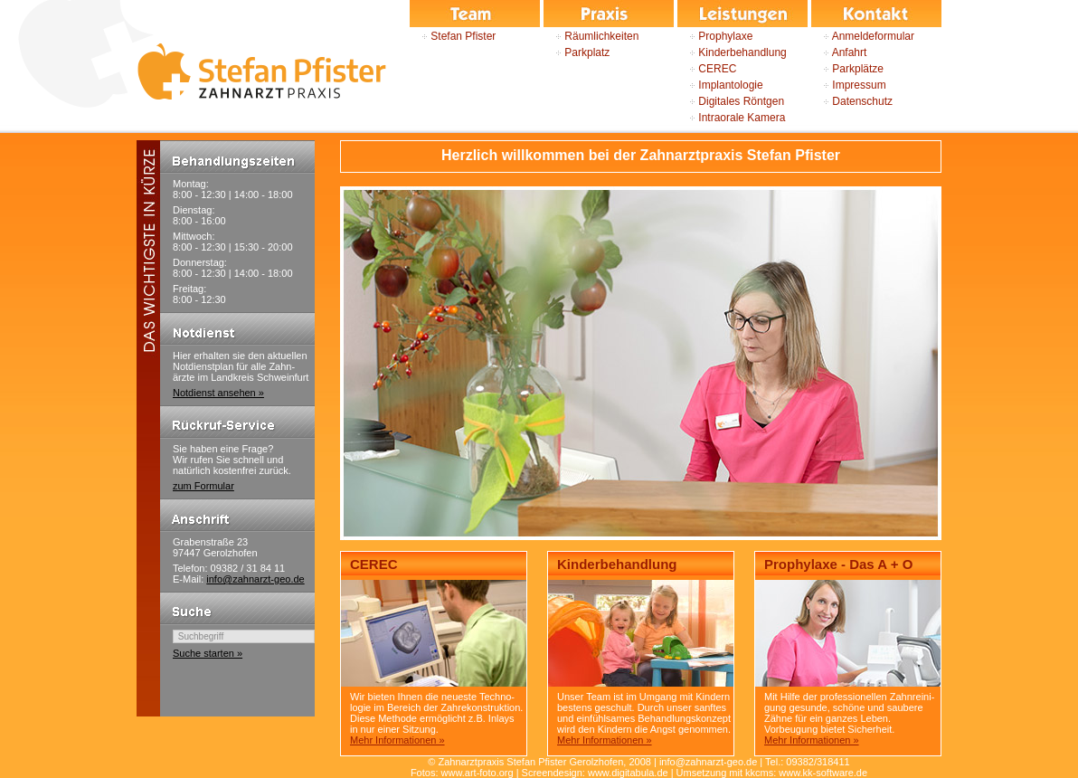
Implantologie (720, 85)
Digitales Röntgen (730, 101)
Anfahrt (838, 52)
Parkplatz (577, 52)
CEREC (706, 68)
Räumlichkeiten (591, 36)
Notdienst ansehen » (218, 392)
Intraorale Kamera (731, 117)
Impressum (848, 85)
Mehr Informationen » (397, 740)
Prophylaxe (714, 36)
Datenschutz (852, 101)
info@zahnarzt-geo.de (255, 579)
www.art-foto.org (477, 772)
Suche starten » (207, 653)
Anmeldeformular (862, 36)
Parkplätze (847, 68)
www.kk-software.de (823, 772)
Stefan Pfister (453, 36)
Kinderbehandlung (732, 52)
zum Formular (203, 485)
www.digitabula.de (628, 772)
